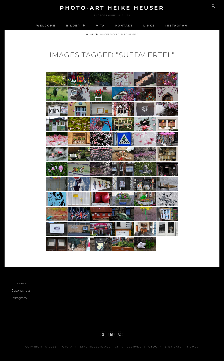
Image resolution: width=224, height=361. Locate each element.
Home (90, 34)
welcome (45, 25)
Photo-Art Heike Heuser (112, 8)
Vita (100, 25)
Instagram (176, 25)
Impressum (20, 283)
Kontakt (124, 25)
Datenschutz (21, 290)
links (149, 25)
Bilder (73, 25)
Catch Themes (186, 346)
